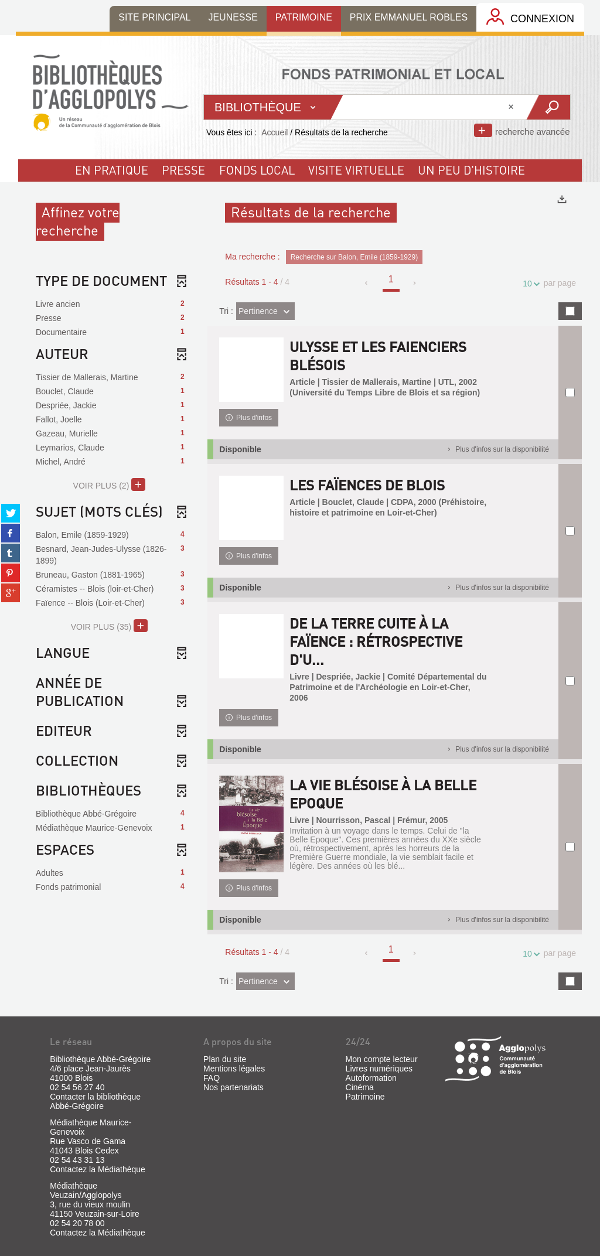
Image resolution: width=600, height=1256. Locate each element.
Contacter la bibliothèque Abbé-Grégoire (95, 1101)
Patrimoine (365, 1096)
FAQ (211, 1078)
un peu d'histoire (471, 170)
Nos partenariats (233, 1087)
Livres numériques (379, 1068)
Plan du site (224, 1059)
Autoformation (371, 1078)
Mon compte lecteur (382, 1059)
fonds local (257, 170)
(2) (109, 484)
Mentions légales (234, 1068)
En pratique (111, 170)
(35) (109, 625)
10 (529, 284)
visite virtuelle (356, 170)
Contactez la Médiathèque (97, 1169)
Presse (183, 170)
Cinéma (360, 1087)
